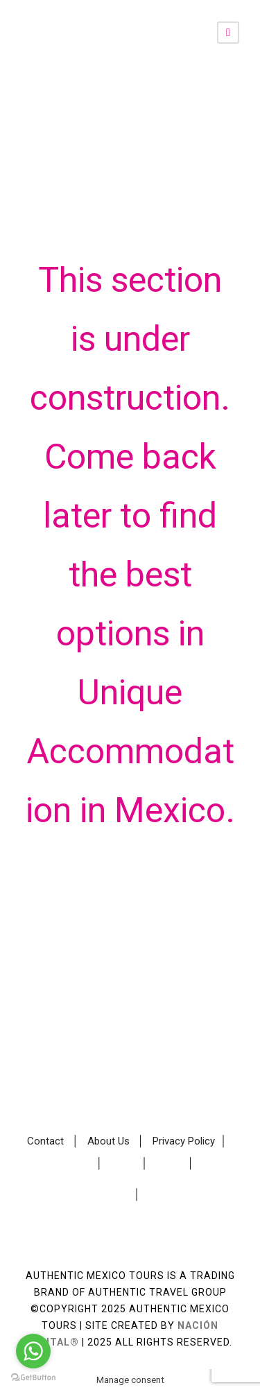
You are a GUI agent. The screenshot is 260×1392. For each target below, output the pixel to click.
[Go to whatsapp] (33, 1351)
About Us (108, 1141)
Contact (45, 1141)
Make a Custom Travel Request (130, 1095)
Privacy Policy (184, 1141)
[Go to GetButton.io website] (33, 1377)
